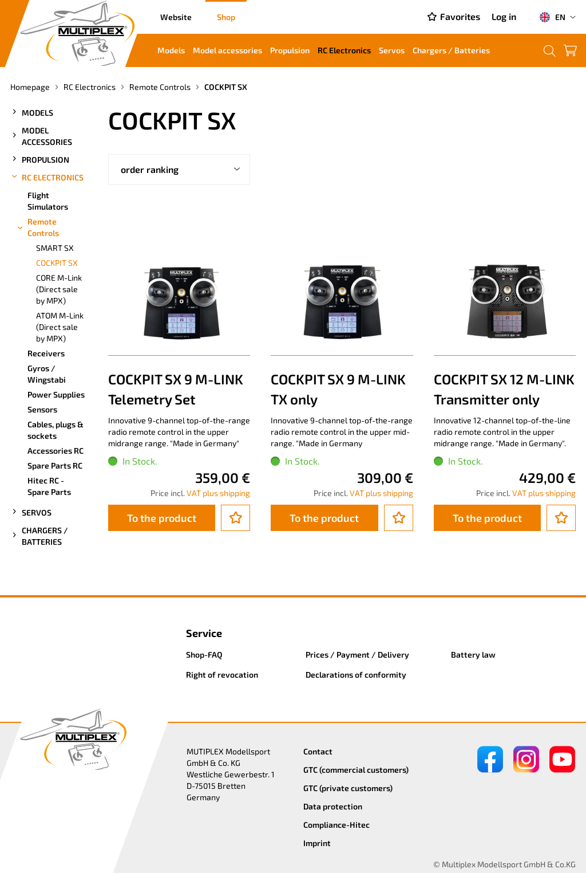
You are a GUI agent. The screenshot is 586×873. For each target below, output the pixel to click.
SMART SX (55, 248)
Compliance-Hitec (336, 824)
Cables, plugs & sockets (55, 430)
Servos (392, 50)
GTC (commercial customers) (356, 769)
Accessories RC (55, 450)
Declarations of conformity (356, 674)
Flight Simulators (47, 200)
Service (204, 633)
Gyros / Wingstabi (46, 373)
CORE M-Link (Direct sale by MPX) (59, 289)
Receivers (46, 353)
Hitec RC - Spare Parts (49, 486)
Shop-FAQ (204, 654)
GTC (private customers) (348, 788)
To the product (161, 518)
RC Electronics (344, 50)
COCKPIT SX (57, 263)
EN (552, 17)
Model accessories (227, 50)
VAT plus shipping (218, 493)
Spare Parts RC (54, 465)
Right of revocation (222, 674)
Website (176, 17)
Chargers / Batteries (451, 50)
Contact (317, 751)
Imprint (317, 843)
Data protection (332, 806)
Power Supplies (56, 394)
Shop (226, 17)
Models (171, 50)
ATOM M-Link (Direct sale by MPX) (60, 326)
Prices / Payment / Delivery (357, 654)
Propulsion (290, 50)
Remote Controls (37, 227)
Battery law (473, 654)
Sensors (42, 409)
